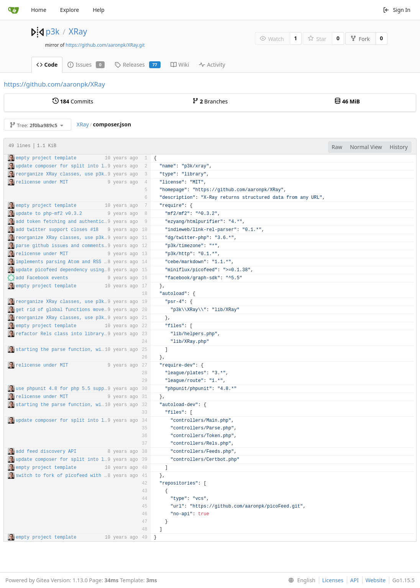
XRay (78, 31)
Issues (86, 64)
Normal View (366, 147)
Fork (360, 39)
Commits (72, 101)
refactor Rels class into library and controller (80, 334)
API (354, 580)
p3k (52, 31)
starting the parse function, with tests (69, 349)
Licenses (333, 580)
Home (38, 9)
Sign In (396, 9)
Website (376, 580)
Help (99, 9)
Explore (69, 9)
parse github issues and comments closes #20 (75, 246)
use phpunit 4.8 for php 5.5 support (64, 388)
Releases (137, 64)
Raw (337, 147)
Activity (212, 64)
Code (47, 64)
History (399, 147)
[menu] (300, 580)
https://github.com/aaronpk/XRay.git (105, 45)
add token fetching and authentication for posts (80, 221)
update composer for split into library (68, 166)
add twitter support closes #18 (57, 230)
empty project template (46, 158)
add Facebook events (42, 278)
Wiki (180, 64)
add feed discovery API (46, 451)
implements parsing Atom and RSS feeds (67, 262)
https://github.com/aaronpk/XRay (54, 84)
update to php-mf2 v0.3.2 (49, 213)
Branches (210, 101)
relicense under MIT (42, 182)
